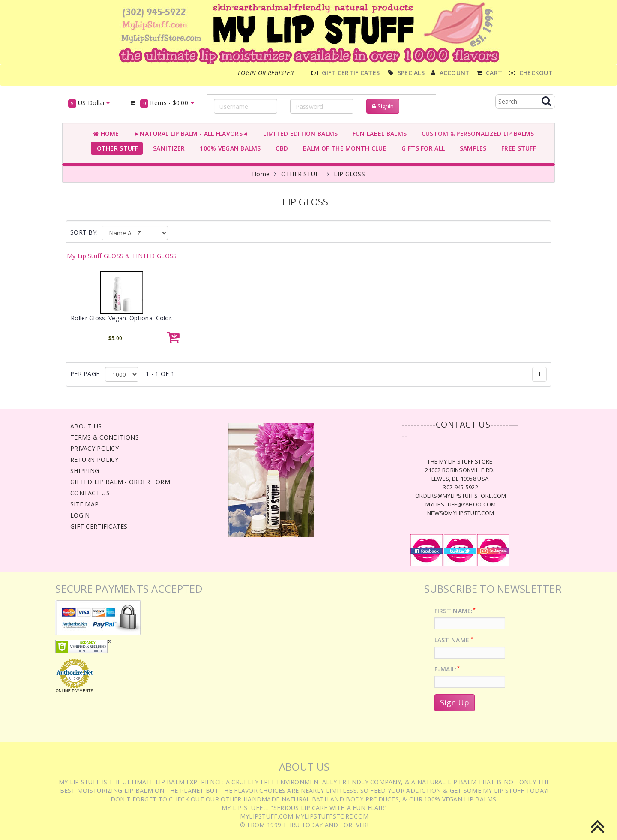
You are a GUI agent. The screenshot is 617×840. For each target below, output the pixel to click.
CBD (280, 148)
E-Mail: (447, 669)
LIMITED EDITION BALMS (299, 133)
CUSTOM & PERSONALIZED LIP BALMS (476, 133)
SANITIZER (167, 148)
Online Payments (74, 691)
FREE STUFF (517, 148)
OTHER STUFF (115, 148)
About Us (86, 426)
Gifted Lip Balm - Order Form (120, 482)
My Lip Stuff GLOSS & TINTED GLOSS (122, 256)
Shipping (84, 471)
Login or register (266, 73)
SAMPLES (471, 148)
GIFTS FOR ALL (421, 148)
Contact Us (90, 493)
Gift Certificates (99, 526)
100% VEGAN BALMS (228, 148)
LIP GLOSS (349, 174)
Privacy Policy (94, 448)
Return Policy (94, 459)
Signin (383, 106)
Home (106, 133)
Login (80, 515)
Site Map (84, 504)
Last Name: (454, 640)
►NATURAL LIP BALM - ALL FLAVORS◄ (189, 133)
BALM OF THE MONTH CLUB (343, 148)
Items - (162, 103)
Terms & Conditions (104, 437)
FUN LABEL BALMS (378, 133)
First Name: (455, 611)
